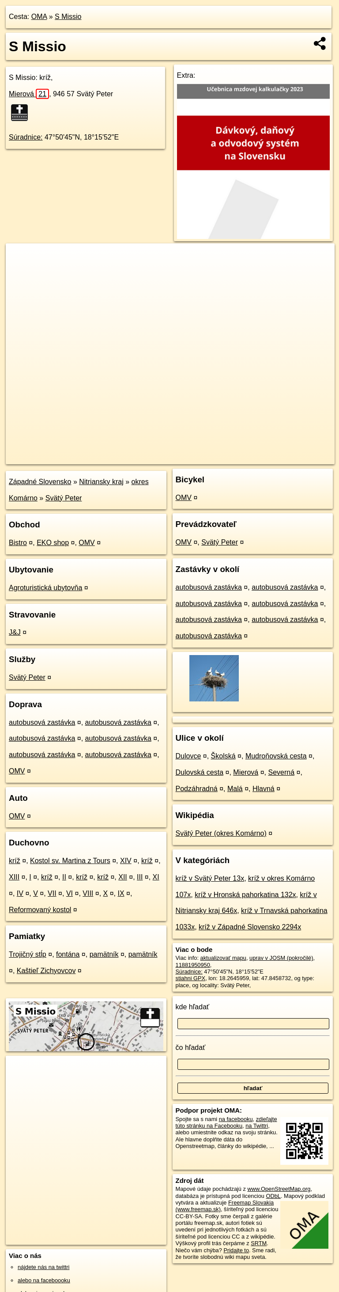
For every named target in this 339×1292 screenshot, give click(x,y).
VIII (88, 893)
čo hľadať (191, 1047)
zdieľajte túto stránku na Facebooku (226, 1122)
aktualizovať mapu (223, 958)
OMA (39, 16)
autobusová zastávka (42, 722)
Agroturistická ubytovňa (45, 587)
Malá (235, 788)
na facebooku (236, 1119)
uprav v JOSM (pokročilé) (281, 958)
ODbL (273, 1196)
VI (69, 893)
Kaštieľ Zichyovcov (46, 970)
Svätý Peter (63, 498)
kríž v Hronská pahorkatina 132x (245, 894)
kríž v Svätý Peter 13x (210, 878)
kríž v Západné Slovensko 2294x (250, 927)
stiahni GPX (191, 978)
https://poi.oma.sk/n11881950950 (293, 457)
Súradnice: (26, 137)
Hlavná (263, 788)
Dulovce (188, 756)
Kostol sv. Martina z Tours (70, 860)
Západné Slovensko (40, 481)
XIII (14, 877)
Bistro (18, 542)
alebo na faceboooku (44, 1280)
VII (52, 893)
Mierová (29, 94)
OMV (86, 542)
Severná (281, 772)
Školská (223, 756)
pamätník (104, 954)
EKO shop (53, 542)
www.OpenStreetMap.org (278, 1189)
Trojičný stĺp (27, 954)
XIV (126, 860)
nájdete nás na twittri (43, 1267)
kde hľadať (193, 1007)
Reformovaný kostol (40, 909)
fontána (67, 954)
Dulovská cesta (200, 772)
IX (120, 893)
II (64, 877)
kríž (14, 860)
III (140, 877)
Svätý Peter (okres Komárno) (221, 833)
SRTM (259, 1243)
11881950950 (193, 965)
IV (20, 893)
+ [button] (21, 258)
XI (156, 877)
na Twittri (256, 1125)
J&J (15, 632)
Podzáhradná (197, 788)
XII (122, 877)
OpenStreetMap (179, 457)
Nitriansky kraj (101, 481)
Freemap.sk (225, 457)
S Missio (68, 16)
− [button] (21, 272)
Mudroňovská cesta (276, 756)
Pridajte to (236, 1250)
